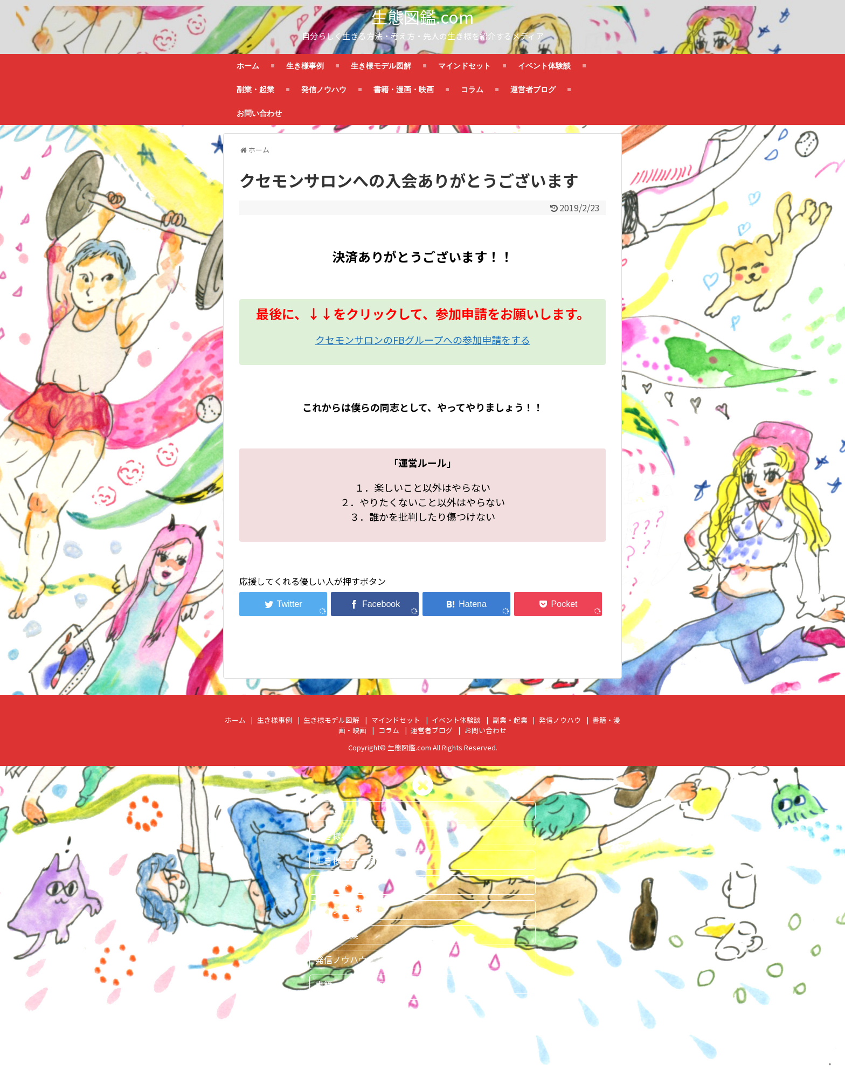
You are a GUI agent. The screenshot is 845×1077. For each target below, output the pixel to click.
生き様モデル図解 (381, 65)
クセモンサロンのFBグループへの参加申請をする (422, 340)
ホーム (248, 65)
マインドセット (464, 65)
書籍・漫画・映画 (403, 89)
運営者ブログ (533, 89)
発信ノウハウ (324, 89)
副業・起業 (255, 89)
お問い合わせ (259, 113)
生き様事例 (305, 65)
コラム (472, 89)
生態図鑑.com (422, 17)
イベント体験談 (544, 65)
